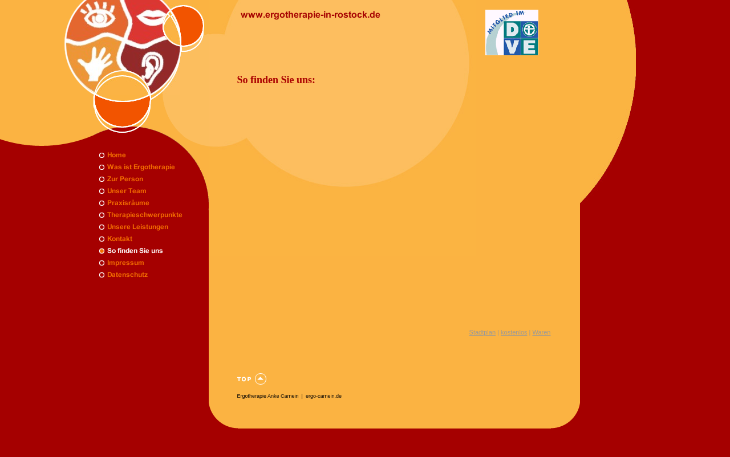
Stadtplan (482, 332)
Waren (542, 332)
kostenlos (514, 332)
